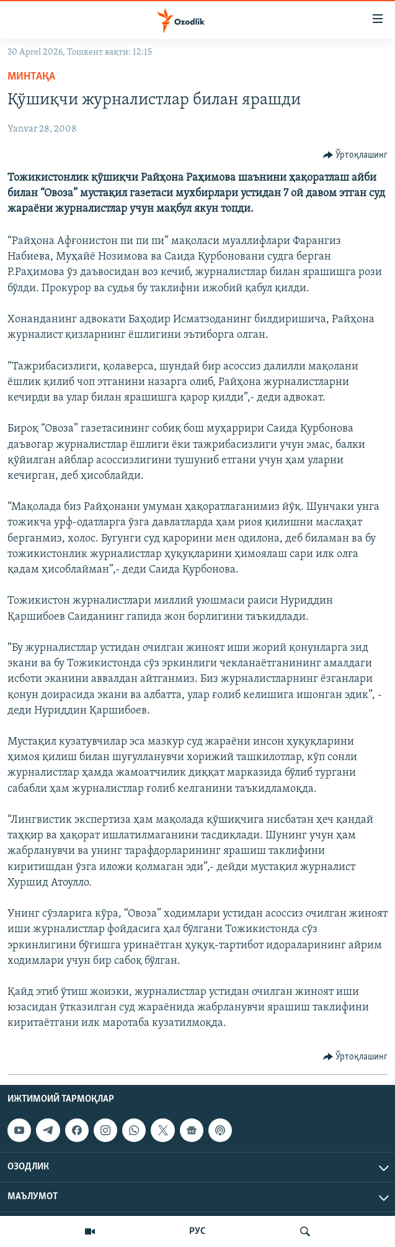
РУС (197, 1231)
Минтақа (31, 77)
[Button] (355, 155)
